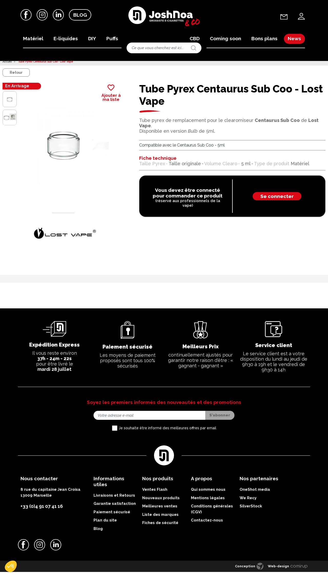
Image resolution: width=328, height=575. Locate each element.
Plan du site (105, 523)
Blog (80, 15)
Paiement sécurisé (112, 515)
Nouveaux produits (161, 501)
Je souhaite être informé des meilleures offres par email (167, 431)
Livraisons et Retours (114, 498)
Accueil (7, 65)
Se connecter (277, 199)
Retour (16, 76)
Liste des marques (160, 517)
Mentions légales (208, 501)
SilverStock (251, 509)
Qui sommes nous (208, 492)
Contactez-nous (207, 523)
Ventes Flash (154, 492)
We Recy (248, 501)
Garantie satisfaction (115, 507)
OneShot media (255, 492)
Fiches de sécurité (160, 526)
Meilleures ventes (159, 509)
